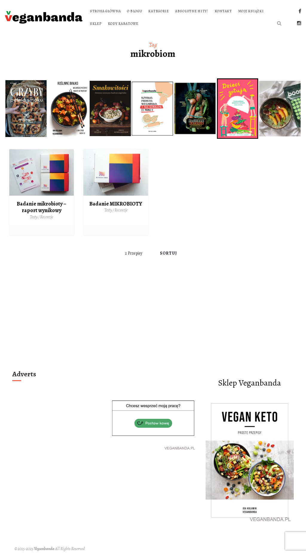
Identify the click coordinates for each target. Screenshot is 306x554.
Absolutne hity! (191, 11)
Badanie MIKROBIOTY (115, 203)
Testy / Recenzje (41, 217)
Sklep (96, 23)
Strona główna (105, 11)
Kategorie (158, 11)
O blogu (134, 11)
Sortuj (168, 253)
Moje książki (251, 11)
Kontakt (223, 11)
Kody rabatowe (123, 23)
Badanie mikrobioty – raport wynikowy (41, 207)
